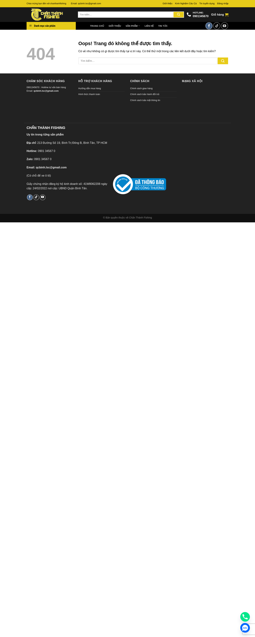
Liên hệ (149, 26)
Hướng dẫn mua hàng (89, 88)
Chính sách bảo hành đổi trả (144, 94)
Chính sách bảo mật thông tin (145, 100)
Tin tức (163, 26)
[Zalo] (245, 628)
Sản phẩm (133, 25)
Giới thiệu (167, 3)
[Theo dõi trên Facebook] (208, 25)
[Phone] (245, 617)
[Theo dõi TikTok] (216, 25)
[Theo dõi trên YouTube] (224, 25)
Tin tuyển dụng (207, 3)
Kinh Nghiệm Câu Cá (186, 3)
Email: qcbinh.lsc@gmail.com (86, 3)
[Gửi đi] (178, 14)
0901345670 (201, 16)
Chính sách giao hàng (141, 88)
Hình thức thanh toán (89, 94)
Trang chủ (97, 26)
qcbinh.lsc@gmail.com (46, 91)
